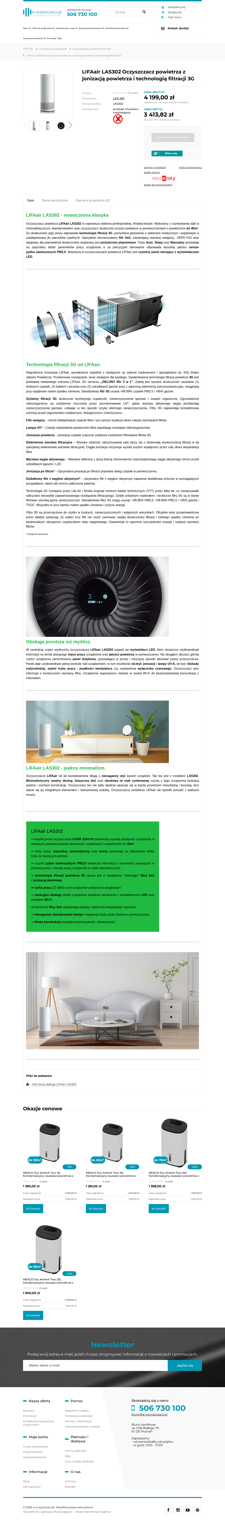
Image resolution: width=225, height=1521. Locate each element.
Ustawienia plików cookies (82, 1426)
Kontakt (70, 1486)
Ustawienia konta (34, 1457)
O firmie (70, 1481)
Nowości (28, 1410)
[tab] (30, 200)
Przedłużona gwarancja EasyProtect (38, 1423)
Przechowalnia (32, 1452)
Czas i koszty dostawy (79, 1461)
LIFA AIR (118, 98)
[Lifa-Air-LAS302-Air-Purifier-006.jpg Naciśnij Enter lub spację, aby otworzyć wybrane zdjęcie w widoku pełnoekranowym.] (47, 93)
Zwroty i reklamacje (78, 1421)
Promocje (29, 1416)
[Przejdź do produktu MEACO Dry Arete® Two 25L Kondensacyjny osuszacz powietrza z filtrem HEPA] (49, 1254)
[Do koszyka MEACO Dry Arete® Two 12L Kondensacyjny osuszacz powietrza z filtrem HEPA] (33, 1208)
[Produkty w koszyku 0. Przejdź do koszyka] (178, 28)
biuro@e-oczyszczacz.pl (149, 1414)
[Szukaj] (144, 12)
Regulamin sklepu (77, 1410)
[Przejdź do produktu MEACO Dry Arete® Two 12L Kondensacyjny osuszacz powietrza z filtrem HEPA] (49, 1148)
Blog (26, 1481)
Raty (68, 1456)
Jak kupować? (32, 1486)
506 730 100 (82, 14)
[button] (25, 125)
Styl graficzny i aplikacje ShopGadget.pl (47, 1511)
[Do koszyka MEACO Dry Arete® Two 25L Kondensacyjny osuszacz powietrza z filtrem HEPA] (33, 1315)
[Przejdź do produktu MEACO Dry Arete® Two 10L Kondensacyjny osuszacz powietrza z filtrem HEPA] (112, 1148)
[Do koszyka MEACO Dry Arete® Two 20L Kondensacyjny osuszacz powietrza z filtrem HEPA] (159, 1208)
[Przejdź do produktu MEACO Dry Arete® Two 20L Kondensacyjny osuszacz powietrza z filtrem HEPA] (175, 1148)
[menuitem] (27, 28)
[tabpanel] (112, 649)
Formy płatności (76, 1450)
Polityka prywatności (79, 1416)
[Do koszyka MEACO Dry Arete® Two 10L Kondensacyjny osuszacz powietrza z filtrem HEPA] (96, 1208)
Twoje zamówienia (35, 1446)
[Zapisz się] (185, 1365)
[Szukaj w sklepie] (126, 12)
